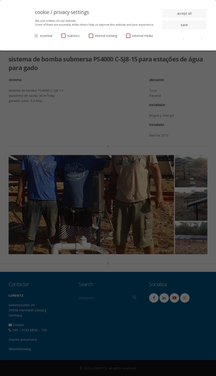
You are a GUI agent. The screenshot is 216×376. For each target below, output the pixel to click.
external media (139, 36)
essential (43, 36)
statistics (70, 36)
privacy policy (193, 38)
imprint (184, 41)
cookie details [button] (174, 38)
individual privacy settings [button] (184, 33)
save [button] (184, 24)
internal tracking (103, 36)
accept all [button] (184, 13)
